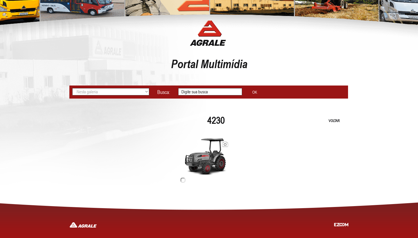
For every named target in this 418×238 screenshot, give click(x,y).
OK (254, 92)
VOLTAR (334, 121)
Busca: (163, 92)
